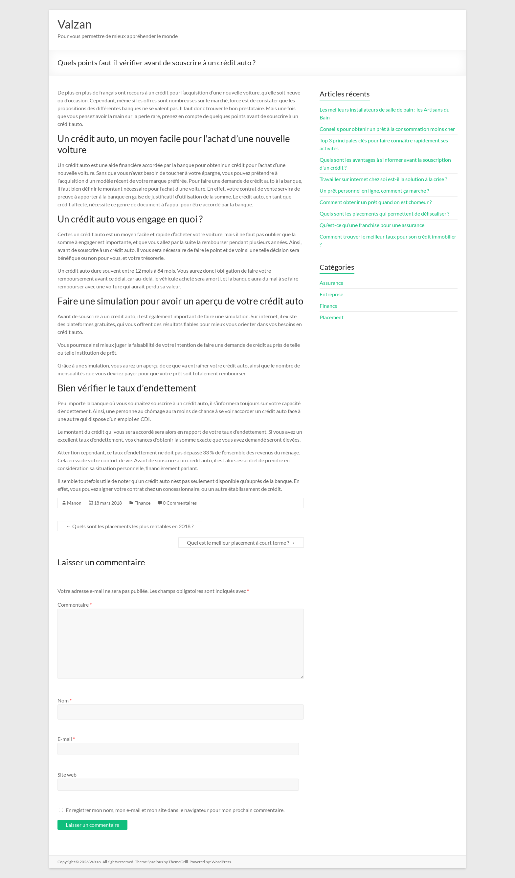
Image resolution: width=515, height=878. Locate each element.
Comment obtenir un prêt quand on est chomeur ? (376, 202)
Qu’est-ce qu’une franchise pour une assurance (372, 225)
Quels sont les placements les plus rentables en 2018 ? (129, 526)
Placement (332, 317)
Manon (74, 503)
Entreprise (331, 294)
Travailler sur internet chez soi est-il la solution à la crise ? (383, 179)
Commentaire (74, 604)
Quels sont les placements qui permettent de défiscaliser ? (384, 213)
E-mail (66, 739)
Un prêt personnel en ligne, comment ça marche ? (374, 190)
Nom (64, 700)
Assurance (331, 283)
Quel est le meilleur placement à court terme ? (241, 542)
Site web (67, 774)
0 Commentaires (180, 503)
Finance (142, 503)
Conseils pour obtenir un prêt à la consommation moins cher (387, 129)
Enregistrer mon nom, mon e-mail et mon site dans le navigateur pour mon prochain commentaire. (175, 810)
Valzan (74, 24)
